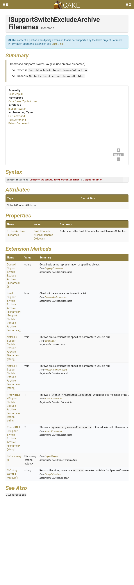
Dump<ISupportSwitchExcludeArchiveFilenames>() (13, 275)
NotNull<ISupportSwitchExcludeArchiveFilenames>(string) (13, 348)
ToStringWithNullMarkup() (12, 474)
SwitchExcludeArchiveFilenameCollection (58, 70)
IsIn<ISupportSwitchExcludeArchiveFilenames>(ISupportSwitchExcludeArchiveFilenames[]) (14, 312)
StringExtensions (53, 474)
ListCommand (16, 116)
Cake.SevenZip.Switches (22, 101)
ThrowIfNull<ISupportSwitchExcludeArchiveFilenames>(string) (13, 438)
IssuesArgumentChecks (56, 369)
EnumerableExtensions (56, 297)
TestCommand (17, 119)
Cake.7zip (57, 43)
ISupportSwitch (17, 108)
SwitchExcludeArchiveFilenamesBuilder (56, 76)
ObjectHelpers (51, 456)
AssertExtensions (53, 398)
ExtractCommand (18, 123)
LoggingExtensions (54, 268)
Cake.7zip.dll (15, 94)
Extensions (50, 341)
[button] (5, 4)
